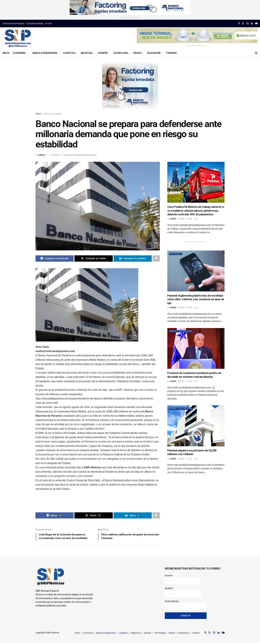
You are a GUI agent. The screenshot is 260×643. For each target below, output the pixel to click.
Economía (19, 53)
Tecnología (120, 53)
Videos (137, 53)
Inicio (5, 53)
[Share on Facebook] (54, 258)
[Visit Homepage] (17, 38)
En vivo (48, 23)
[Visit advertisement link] (130, 7)
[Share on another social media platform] (156, 258)
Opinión (103, 53)
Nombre (182, 580)
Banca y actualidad (52, 114)
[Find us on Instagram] (248, 23)
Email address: (186, 605)
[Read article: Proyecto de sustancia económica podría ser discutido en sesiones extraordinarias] (196, 348)
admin (41, 155)
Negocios (87, 53)
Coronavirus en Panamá (13, 23)
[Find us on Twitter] (243, 23)
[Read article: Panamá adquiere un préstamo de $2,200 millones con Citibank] (196, 425)
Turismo (171, 53)
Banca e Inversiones (45, 53)
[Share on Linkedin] (133, 258)
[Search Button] (256, 53)
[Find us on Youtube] (256, 23)
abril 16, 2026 (185, 381)
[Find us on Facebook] (239, 23)
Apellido (183, 592)
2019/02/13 (55, 155)
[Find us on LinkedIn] (252, 23)
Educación (154, 53)
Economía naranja (35, 23)
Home (38, 114)
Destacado (176, 165)
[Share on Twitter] (93, 258)
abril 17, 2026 (185, 219)
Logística (69, 53)
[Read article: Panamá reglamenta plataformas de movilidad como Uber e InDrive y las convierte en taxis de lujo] (196, 271)
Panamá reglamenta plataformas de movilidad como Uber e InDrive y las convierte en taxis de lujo (195, 299)
